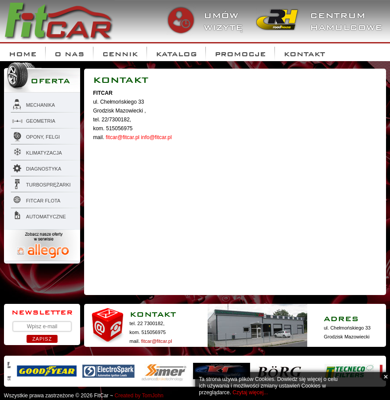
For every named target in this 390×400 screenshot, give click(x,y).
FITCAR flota (35, 199)
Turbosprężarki (41, 183)
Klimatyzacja (36, 151)
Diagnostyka (36, 167)
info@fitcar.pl (156, 137)
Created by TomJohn (139, 395)
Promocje (240, 52)
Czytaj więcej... (250, 392)
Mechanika (33, 103)
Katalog (176, 52)
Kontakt (304, 52)
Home (23, 52)
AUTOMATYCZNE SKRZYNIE (38, 217)
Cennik (120, 52)
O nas (69, 52)
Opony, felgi (35, 135)
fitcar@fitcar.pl (122, 137)
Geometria (33, 119)
